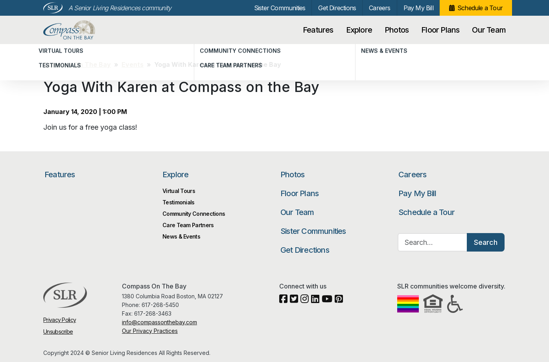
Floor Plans (440, 30)
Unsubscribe (58, 331)
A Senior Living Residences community (119, 8)
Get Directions (337, 8)
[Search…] (433, 242)
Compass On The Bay (85, 30)
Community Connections (193, 213)
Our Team (489, 30)
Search (485, 242)
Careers (379, 8)
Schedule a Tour (480, 8)
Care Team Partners (188, 225)
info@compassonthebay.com (159, 322)
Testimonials (178, 202)
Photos (397, 30)
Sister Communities (280, 8)
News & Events (181, 236)
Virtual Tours (178, 190)
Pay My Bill (418, 8)
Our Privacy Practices (150, 330)
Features (318, 30)
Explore (359, 30)
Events (133, 64)
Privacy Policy (59, 319)
